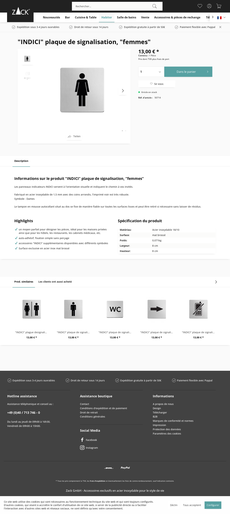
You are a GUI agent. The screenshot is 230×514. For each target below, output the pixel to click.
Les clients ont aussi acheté (55, 281)
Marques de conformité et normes (173, 420)
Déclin (174, 505)
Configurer (213, 505)
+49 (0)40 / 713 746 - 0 (23, 412)
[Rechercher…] (117, 6)
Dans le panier (193, 71)
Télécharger (160, 412)
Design (157, 408)
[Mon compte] (209, 6)
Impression (159, 425)
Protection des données (167, 429)
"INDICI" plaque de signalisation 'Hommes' (74, 332)
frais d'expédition (97, 481)
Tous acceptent (192, 505)
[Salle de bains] (126, 17)
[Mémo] (200, 6)
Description (21, 161)
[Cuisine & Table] (85, 17)
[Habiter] (106, 17)
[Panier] (219, 6)
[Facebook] (111, 439)
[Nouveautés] (51, 17)
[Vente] (145, 17)
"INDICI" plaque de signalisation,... (199, 332)
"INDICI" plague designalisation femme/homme (32, 332)
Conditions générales (92, 416)
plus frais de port (160, 59)
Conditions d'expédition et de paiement (103, 408)
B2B (155, 416)
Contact (84, 404)
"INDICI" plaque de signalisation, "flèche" (157, 332)
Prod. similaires (23, 281)
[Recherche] (155, 6)
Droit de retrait (89, 412)
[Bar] (67, 17)
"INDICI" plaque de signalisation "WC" (116, 332)
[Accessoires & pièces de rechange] (177, 17)
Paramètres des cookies (167, 433)
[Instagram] (111, 447)
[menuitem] (117, 6)
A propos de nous (163, 404)
